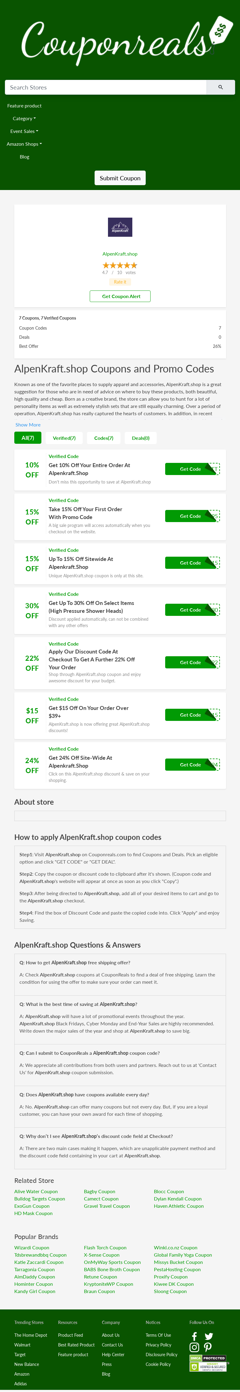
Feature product (24, 105)
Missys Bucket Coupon (178, 1262)
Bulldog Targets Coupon (39, 1198)
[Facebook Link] (195, 1335)
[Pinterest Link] (208, 1346)
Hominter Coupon (33, 1284)
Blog (24, 156)
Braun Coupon (99, 1291)
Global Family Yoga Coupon (183, 1255)
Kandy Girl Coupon (34, 1291)
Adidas (20, 1383)
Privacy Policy (158, 1344)
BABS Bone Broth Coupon (112, 1269)
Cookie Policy (158, 1364)
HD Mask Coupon (33, 1213)
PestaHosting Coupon (177, 1269)
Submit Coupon (120, 178)
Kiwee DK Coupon (174, 1284)
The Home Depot (30, 1335)
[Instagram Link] (195, 1346)
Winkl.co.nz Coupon (175, 1247)
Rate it (120, 281)
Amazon (22, 1374)
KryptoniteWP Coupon (108, 1284)
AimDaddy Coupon (34, 1276)
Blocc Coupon (169, 1191)
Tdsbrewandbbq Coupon (40, 1255)
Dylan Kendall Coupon (178, 1198)
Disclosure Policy (161, 1354)
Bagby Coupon (99, 1191)
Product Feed (70, 1335)
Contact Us (112, 1344)
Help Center (113, 1354)
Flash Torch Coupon (105, 1247)
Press (107, 1364)
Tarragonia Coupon (34, 1269)
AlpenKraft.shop (120, 253)
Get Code (190, 469)
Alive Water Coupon (36, 1191)
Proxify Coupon (171, 1276)
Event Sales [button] (22, 131)
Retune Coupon (100, 1276)
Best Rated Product (76, 1344)
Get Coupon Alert (119, 296)
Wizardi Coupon (31, 1247)
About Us (111, 1335)
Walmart (22, 1344)
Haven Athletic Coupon (179, 1206)
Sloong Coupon (170, 1291)
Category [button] (22, 118)
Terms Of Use (158, 1335)
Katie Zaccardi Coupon (39, 1262)
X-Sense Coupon (102, 1255)
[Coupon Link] (120, 470)
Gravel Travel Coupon (107, 1206)
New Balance (26, 1364)
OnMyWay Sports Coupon (112, 1262)
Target (20, 1354)
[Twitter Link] (209, 1335)
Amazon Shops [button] (22, 144)
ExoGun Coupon (32, 1206)
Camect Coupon (101, 1198)
